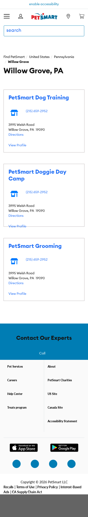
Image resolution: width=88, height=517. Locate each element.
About (52, 367)
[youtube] (68, 464)
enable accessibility (44, 4)
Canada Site (55, 408)
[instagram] (13, 464)
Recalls (8, 486)
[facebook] (32, 464)
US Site (52, 394)
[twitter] (50, 464)
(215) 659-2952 (37, 111)
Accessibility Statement (62, 421)
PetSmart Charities (60, 380)
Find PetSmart (14, 57)
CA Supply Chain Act (27, 491)
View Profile (17, 145)
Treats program (17, 408)
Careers (12, 380)
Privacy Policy (47, 486)
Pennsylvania (64, 57)
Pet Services (15, 367)
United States (39, 57)
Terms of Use (25, 486)
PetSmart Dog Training (38, 98)
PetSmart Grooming (35, 246)
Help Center (15, 394)
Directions (15, 134)
